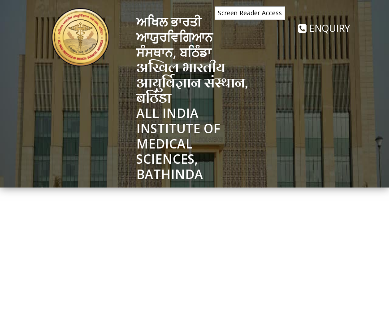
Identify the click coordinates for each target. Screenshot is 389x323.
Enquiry (324, 28)
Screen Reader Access (250, 13)
